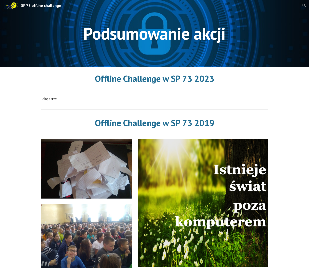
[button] (304, 5)
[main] (154, 33)
